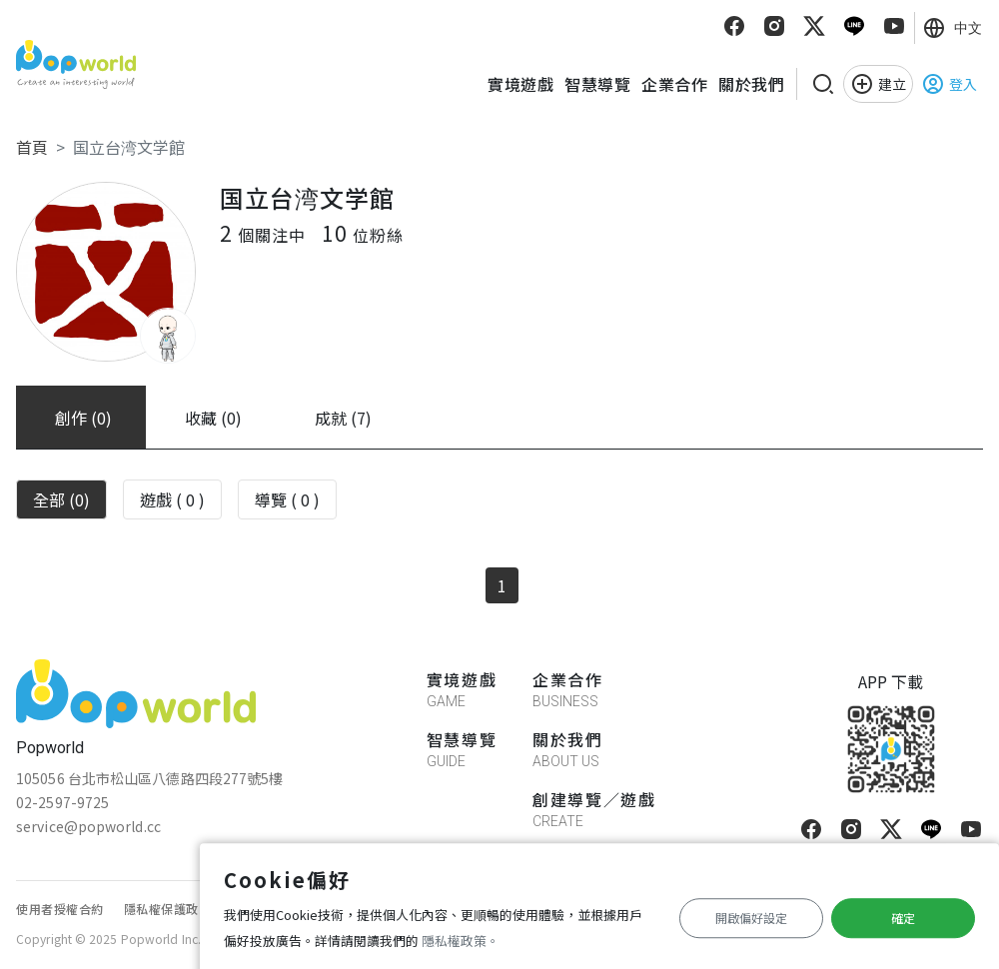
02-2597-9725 (62, 802)
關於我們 (751, 84)
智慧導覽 (597, 84)
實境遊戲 (520, 84)
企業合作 (674, 84)
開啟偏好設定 (751, 917)
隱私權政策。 (461, 940)
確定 (903, 917)
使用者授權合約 (60, 908)
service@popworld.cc (88, 826)
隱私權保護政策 (168, 908)
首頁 (32, 147)
